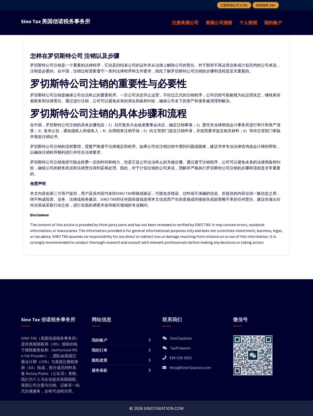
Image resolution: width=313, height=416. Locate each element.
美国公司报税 (219, 22)
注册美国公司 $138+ (234, 5)
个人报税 (248, 22)
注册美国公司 (185, 22)
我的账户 (273, 22)
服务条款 (99, 400)
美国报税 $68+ (266, 5)
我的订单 (99, 380)
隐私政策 (99, 390)
